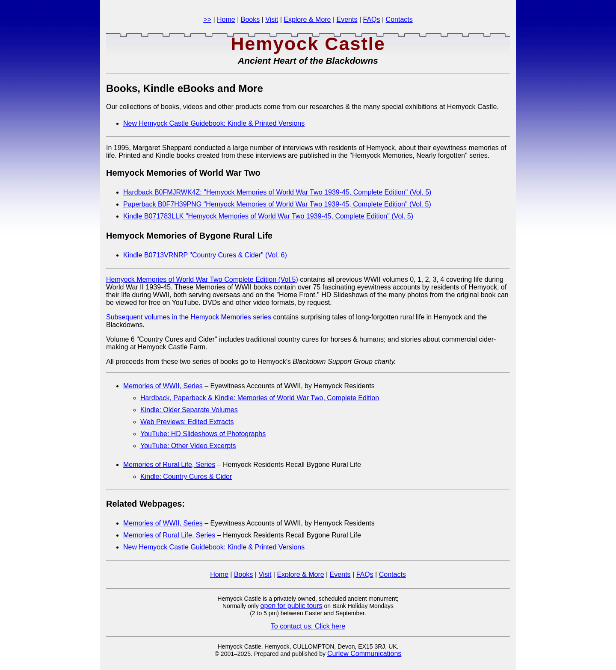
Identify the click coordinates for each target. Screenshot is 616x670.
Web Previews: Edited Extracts (187, 421)
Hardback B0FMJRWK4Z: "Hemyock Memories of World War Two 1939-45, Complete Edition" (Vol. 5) (277, 192)
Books (250, 19)
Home (226, 19)
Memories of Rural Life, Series (169, 464)
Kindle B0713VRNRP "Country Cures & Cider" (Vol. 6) (205, 255)
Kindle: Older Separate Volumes (189, 409)
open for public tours (292, 605)
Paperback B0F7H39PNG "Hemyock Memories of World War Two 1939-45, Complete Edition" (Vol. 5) (277, 204)
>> (207, 19)
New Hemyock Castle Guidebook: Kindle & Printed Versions (214, 123)
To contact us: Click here (308, 626)
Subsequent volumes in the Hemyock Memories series (188, 317)
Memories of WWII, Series (163, 386)
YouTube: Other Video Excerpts (188, 445)
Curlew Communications (364, 653)
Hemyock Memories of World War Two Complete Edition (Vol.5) (202, 279)
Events (347, 19)
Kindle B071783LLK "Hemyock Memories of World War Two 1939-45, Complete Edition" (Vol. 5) (268, 216)
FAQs (371, 19)
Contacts (399, 19)
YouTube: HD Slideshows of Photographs (203, 433)
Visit (271, 19)
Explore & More (307, 19)
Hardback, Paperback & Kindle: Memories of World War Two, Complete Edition (259, 397)
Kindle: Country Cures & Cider (186, 476)
